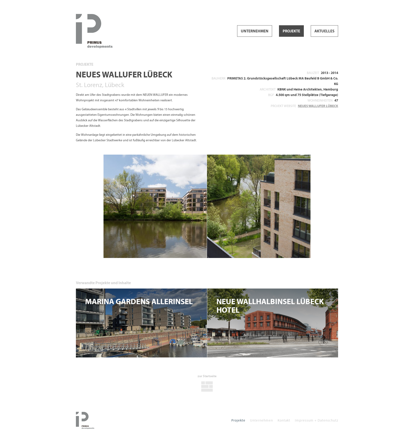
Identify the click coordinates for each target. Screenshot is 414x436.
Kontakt (284, 420)
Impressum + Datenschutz (316, 420)
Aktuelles (324, 31)
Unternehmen (254, 31)
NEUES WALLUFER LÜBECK (318, 106)
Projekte (291, 31)
